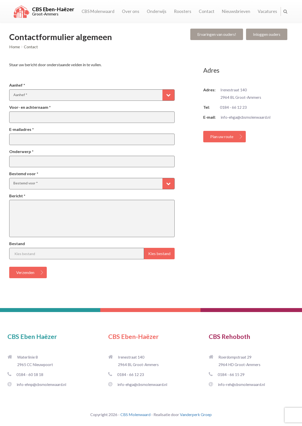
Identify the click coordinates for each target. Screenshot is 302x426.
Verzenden (25, 272)
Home (14, 46)
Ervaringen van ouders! (216, 34)
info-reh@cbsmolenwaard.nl (241, 384)
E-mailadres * (21, 129)
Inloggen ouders (266, 34)
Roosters (182, 11)
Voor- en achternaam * (30, 107)
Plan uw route (221, 136)
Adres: (209, 89)
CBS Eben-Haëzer (133, 336)
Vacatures (267, 11)
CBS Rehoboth (229, 336)
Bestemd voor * (23, 173)
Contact (206, 11)
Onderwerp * (21, 151)
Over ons (130, 11)
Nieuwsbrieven (236, 11)
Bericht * (17, 195)
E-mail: (209, 117)
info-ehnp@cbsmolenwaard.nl (41, 384)
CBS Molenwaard (98, 11)
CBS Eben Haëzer (32, 336)
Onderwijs (156, 11)
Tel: (209, 107)
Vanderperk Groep (196, 414)
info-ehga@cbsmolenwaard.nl (245, 117)
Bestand (17, 243)
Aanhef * (17, 85)
